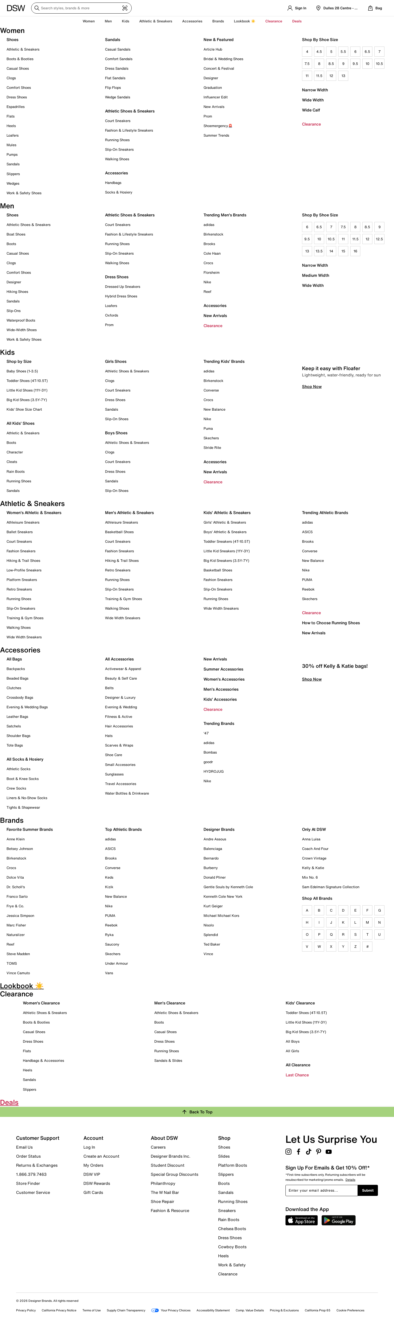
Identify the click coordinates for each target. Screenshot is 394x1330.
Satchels (14, 726)
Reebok (308, 589)
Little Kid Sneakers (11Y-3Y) (227, 551)
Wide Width (313, 100)
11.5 (319, 75)
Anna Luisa (311, 839)
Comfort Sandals (118, 58)
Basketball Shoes (119, 531)
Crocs (208, 262)
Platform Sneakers (22, 579)
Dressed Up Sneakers (122, 286)
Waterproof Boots (21, 320)
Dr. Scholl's (16, 886)
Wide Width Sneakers (24, 637)
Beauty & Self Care (121, 678)
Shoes (12, 39)
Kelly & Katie (313, 867)
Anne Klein (16, 839)
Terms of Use (91, 1310)
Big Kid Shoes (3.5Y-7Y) (27, 399)
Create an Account (101, 1156)
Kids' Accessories (220, 699)
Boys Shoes (116, 433)
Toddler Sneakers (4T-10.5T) (227, 541)
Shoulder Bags (18, 735)
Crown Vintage (314, 858)
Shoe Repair (162, 1201)
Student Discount (167, 1165)
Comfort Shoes (19, 87)
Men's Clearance (169, 1003)
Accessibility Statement (213, 1310)
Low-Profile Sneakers (24, 570)
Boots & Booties (20, 58)
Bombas (210, 752)
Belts (109, 687)
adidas (209, 224)
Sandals (13, 164)
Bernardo (211, 858)
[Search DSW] (81, 8)
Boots (11, 243)
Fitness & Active (118, 716)
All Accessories (119, 659)
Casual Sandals (117, 49)
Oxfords (111, 315)
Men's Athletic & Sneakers (129, 513)
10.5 (379, 63)
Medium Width (315, 275)
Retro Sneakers (19, 589)
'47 (206, 733)
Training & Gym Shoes (25, 617)
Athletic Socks (18, 768)
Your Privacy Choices (170, 1310)
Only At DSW (314, 829)
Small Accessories (120, 764)
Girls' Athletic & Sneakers (225, 522)
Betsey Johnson (20, 848)
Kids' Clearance (300, 1003)
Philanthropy (163, 1183)
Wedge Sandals (117, 97)
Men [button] (108, 21)
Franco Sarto (17, 896)
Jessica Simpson (20, 915)
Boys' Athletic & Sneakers (225, 531)
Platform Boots (232, 1165)
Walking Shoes (117, 159)
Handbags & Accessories (43, 1060)
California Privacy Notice (59, 1310)
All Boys (293, 1041)
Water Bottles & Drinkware (127, 793)
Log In (89, 1147)
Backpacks (16, 668)
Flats (11, 116)
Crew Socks (16, 788)
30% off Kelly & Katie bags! (335, 767)
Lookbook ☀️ (244, 21)
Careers (158, 1147)
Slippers (13, 173)
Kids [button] (125, 21)
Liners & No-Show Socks (27, 797)
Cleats (12, 461)
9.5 (355, 63)
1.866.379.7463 (31, 1174)
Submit (368, 1190)
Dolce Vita (15, 877)
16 (355, 251)
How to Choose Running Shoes (331, 623)
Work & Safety (232, 1265)
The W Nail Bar (165, 1192)
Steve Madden (18, 953)
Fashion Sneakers (21, 551)
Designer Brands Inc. (170, 1156)
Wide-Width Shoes (22, 329)
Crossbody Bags (20, 697)
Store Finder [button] (28, 1183)
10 (367, 63)
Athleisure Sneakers (23, 522)
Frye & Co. (15, 906)
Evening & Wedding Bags (27, 707)
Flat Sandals (115, 78)
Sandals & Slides (168, 1060)
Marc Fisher (16, 925)
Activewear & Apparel (123, 668)
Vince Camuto (18, 972)
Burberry (211, 867)
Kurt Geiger (213, 906)
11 (307, 75)
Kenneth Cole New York (223, 896)
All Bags (14, 659)
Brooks (209, 243)
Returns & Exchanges (37, 1165)
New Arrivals (214, 106)
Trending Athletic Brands (325, 513)
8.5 (331, 63)
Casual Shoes (18, 68)
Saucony (112, 944)
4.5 (319, 51)
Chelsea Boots (232, 1229)
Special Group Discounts (174, 1174)
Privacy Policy (26, 1310)
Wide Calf (311, 110)
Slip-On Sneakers (119, 149)
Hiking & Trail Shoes (23, 560)
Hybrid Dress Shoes (121, 296)
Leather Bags (17, 716)
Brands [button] (218, 21)
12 (331, 75)
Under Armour (116, 963)
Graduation (213, 87)
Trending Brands (219, 723)
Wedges (13, 183)
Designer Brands (219, 829)
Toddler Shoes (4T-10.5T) (27, 380)
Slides (224, 1156)
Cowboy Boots (232, 1247)
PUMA (307, 579)
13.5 (319, 251)
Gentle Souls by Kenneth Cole (228, 886)
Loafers (13, 135)
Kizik (109, 886)
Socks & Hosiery (118, 192)
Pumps (12, 154)
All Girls (292, 1050)
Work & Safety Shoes (24, 192)
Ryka (109, 934)
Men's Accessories (221, 689)
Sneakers (227, 1210)
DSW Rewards (96, 1183)
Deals (297, 21)
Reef (207, 291)
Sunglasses (114, 774)
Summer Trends (216, 135)
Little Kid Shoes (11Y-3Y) (27, 390)
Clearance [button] (273, 21)
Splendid (211, 934)
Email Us (24, 1147)
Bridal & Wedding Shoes (223, 58)
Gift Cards (93, 1192)
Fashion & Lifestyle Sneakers (129, 130)
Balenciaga (213, 848)
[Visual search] (124, 8)
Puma (208, 428)
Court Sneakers (117, 120)
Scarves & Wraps (119, 745)
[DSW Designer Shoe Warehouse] (16, 8)
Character (15, 452)
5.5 (343, 51)
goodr (208, 761)
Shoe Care (113, 754)
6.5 (367, 51)
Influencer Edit (216, 97)
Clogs (11, 78)
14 (331, 251)
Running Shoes (117, 139)
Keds (109, 877)
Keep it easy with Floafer (331, 470)
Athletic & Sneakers (23, 49)
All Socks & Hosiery (25, 759)
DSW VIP (91, 1174)
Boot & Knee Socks (23, 778)
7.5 (307, 63)
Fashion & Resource (170, 1210)
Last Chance (297, 1075)
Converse (211, 390)
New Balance (214, 409)
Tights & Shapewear (23, 807)
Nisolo (209, 925)
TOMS (12, 963)
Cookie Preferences (350, 1310)
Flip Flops (113, 87)
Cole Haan (212, 253)
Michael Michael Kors (221, 915)
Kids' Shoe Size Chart (24, 409)
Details (350, 1180)
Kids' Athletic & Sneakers (227, 513)
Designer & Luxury (120, 697)
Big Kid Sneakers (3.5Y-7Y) (226, 560)
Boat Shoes (16, 234)
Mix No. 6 (310, 877)
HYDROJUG (214, 771)
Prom (208, 116)
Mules (11, 144)
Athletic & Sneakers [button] (155, 21)
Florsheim (212, 272)
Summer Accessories (223, 669)
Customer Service (33, 1192)
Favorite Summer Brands (30, 829)
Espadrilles (16, 106)
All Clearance (298, 1065)
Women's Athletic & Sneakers (34, 513)
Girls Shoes (115, 361)
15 (343, 251)
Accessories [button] (192, 21)
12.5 (379, 239)
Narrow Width (315, 90)
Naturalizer (16, 934)
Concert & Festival (219, 68)
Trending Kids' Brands (224, 361)
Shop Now (312, 488)
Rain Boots (16, 471)
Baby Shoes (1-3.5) (22, 371)
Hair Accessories (119, 726)
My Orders (93, 1165)
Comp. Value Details (250, 1310)
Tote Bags (15, 745)
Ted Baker (212, 944)
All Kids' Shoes (20, 423)
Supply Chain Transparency (126, 1310)
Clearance (311, 124)
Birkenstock (213, 234)
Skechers (211, 438)
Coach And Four (315, 848)
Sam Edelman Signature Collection (330, 886)
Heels (11, 125)
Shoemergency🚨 (218, 125)
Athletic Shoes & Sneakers (130, 111)
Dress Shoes (17, 97)
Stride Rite (212, 447)
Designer (211, 78)
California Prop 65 (317, 1310)
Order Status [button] (28, 1156)
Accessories (215, 305)
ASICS (307, 531)
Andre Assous (215, 839)
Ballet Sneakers (20, 531)
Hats (109, 735)
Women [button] (89, 21)
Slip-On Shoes (116, 418)
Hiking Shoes (17, 291)
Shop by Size (19, 361)
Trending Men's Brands (225, 215)
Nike (207, 282)
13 (343, 75)
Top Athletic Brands (123, 829)
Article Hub (213, 49)
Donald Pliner (215, 877)
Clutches (14, 687)
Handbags (113, 182)
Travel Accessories (120, 783)
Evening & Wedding (121, 707)
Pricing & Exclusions (284, 1310)
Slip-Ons (14, 310)
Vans (109, 972)
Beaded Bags (17, 678)
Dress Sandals (116, 68)
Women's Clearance (41, 1003)
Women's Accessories (224, 679)
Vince (208, 953)
